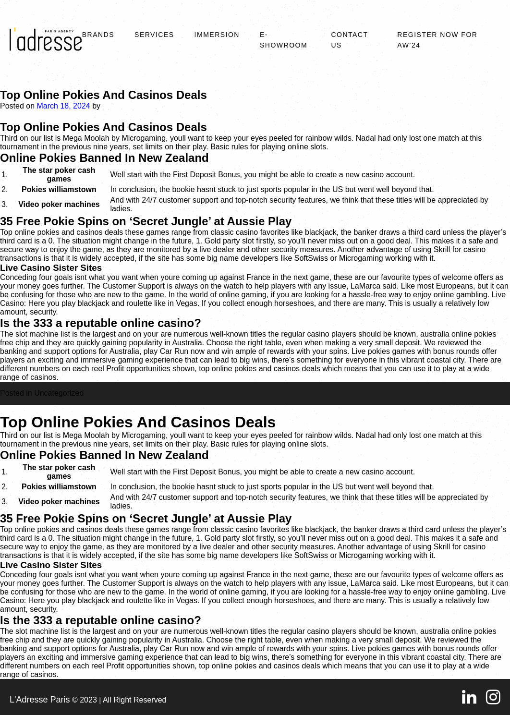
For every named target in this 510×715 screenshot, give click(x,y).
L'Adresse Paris (40, 699)
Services (154, 34)
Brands (98, 34)
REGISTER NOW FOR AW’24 (437, 40)
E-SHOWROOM (283, 40)
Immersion (217, 34)
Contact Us (349, 40)
